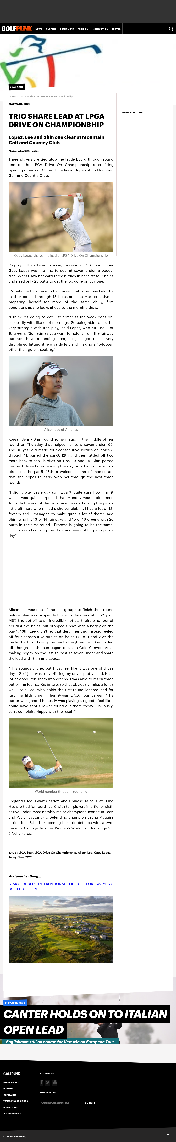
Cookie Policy (11, 1107)
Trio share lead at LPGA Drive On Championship (46, 96)
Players (51, 28)
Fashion (83, 28)
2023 (28, 857)
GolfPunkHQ (19, 1136)
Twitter (47, 1083)
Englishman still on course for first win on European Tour (60, 1042)
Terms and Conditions (15, 1101)
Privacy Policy (11, 1082)
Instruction (100, 28)
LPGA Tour (25, 852)
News (38, 28)
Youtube (54, 1083)
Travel (116, 28)
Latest (12, 96)
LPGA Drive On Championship (55, 852)
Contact (8, 1088)
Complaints (9, 1094)
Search (171, 29)
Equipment (67, 28)
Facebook (41, 1083)
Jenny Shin (16, 857)
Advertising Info (12, 1113)
